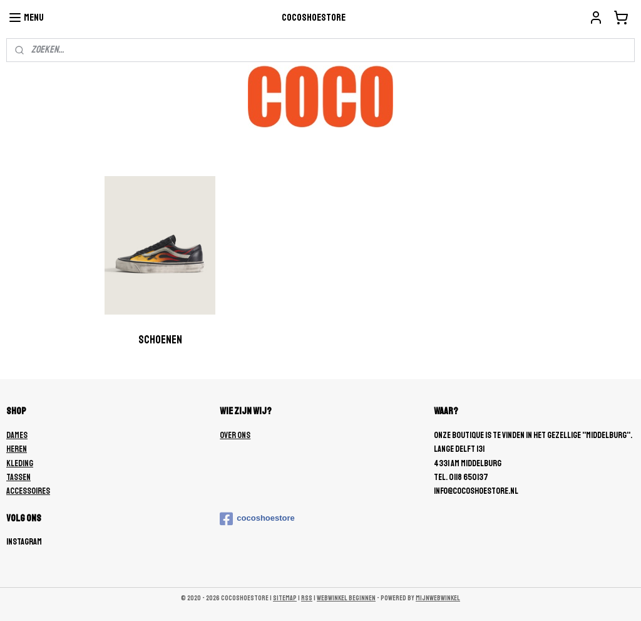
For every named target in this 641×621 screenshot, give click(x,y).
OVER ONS (235, 435)
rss (306, 598)
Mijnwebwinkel (438, 598)
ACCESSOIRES (28, 491)
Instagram (24, 541)
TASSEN (18, 477)
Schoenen (160, 340)
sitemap (285, 598)
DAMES (17, 435)
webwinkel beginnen (346, 598)
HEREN (16, 449)
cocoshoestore (257, 518)
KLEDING (19, 463)
